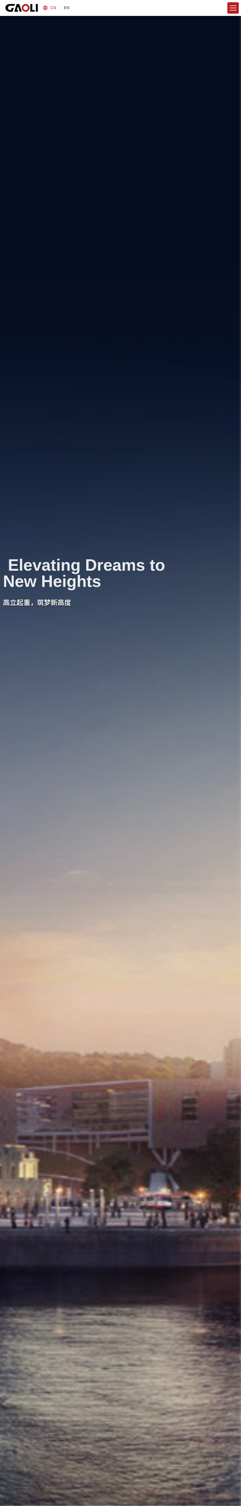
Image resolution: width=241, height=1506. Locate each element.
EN (67, 7)
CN (53, 7)
